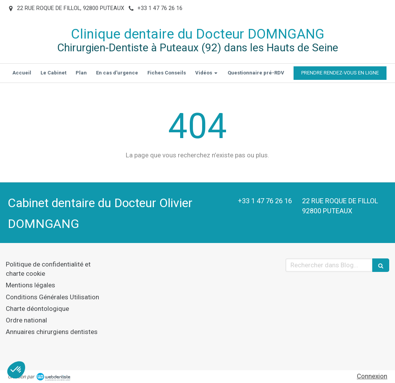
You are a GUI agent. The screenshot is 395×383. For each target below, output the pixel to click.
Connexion (372, 376)
